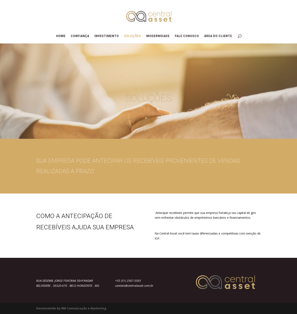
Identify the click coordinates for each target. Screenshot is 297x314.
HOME (61, 36)
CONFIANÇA (80, 36)
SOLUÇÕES (132, 36)
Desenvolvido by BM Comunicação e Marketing (71, 308)
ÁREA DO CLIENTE (218, 36)
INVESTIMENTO (106, 36)
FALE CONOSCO (187, 36)
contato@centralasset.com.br (134, 286)
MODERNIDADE (158, 36)
